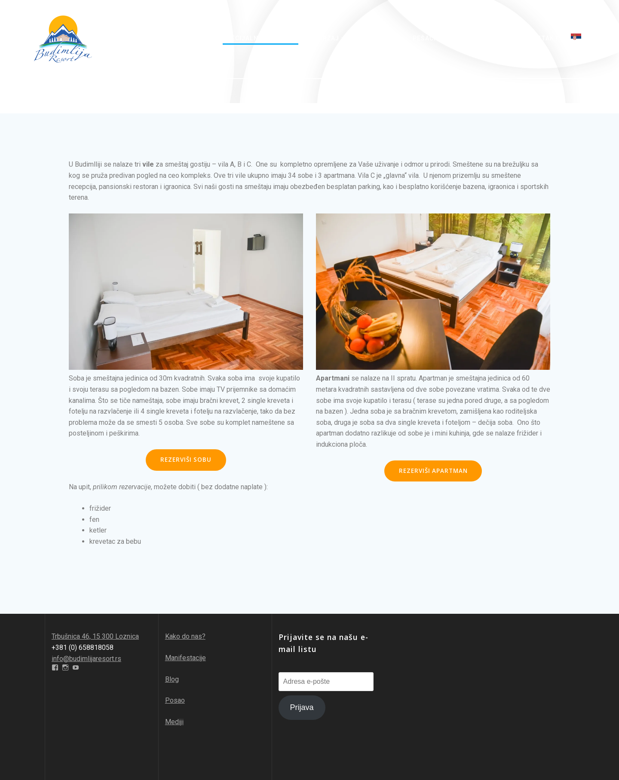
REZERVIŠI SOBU (186, 460)
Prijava (302, 707)
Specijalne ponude (257, 38)
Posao (175, 700)
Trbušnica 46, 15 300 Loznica (95, 636)
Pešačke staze (439, 38)
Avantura (376, 38)
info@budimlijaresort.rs (86, 659)
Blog (172, 679)
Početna (158, 38)
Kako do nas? (185, 636)
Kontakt (543, 38)
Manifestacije (185, 658)
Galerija (500, 38)
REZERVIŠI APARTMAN (433, 471)
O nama (198, 38)
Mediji (174, 722)
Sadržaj (324, 38)
